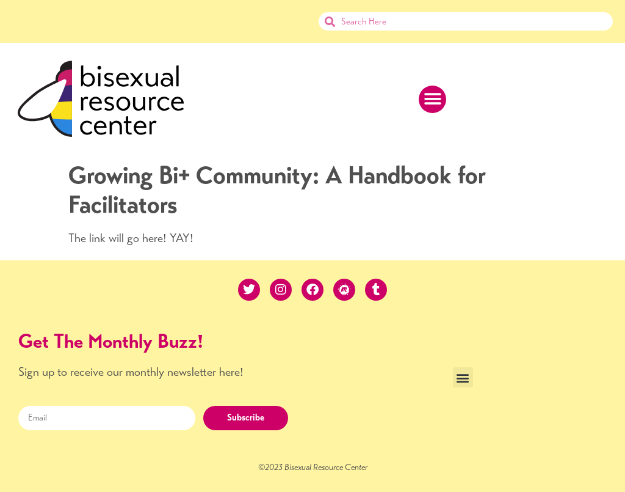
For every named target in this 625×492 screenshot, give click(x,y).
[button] (432, 99)
